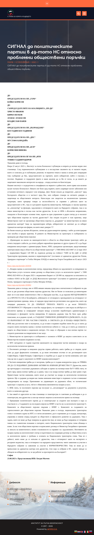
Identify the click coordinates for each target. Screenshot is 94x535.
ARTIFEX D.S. (52, 529)
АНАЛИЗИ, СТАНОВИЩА (21, 489)
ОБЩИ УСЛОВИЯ (58, 491)
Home (10, 62)
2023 (34, 62)
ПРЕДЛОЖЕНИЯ (17, 499)
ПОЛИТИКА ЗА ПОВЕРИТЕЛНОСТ (66, 496)
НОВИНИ (14, 494)
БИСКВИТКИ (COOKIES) (61, 501)
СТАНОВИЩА (22, 62)
